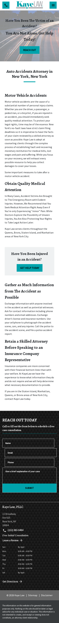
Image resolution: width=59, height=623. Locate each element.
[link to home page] (29, 5)
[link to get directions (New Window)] (29, 519)
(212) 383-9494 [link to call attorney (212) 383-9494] (13, 530)
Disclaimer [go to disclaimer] (47, 595)
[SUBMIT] (29, 488)
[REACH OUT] (29, 50)
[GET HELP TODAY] (29, 268)
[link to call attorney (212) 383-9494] (5, 5)
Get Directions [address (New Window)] (13, 581)
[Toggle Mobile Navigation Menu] (53, 5)
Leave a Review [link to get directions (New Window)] (13, 540)
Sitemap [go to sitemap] (32, 595)
